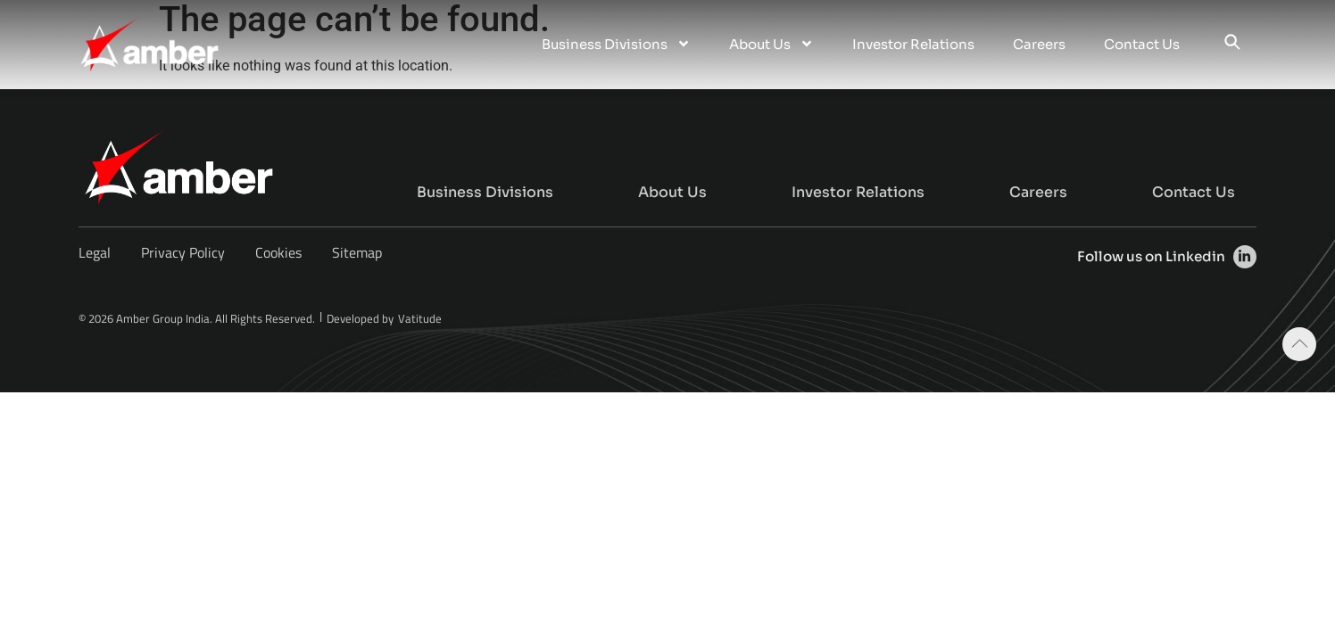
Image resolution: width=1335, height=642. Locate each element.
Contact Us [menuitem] (1142, 44)
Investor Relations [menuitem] (913, 44)
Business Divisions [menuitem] (616, 44)
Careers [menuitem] (1039, 44)
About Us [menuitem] (771, 44)
